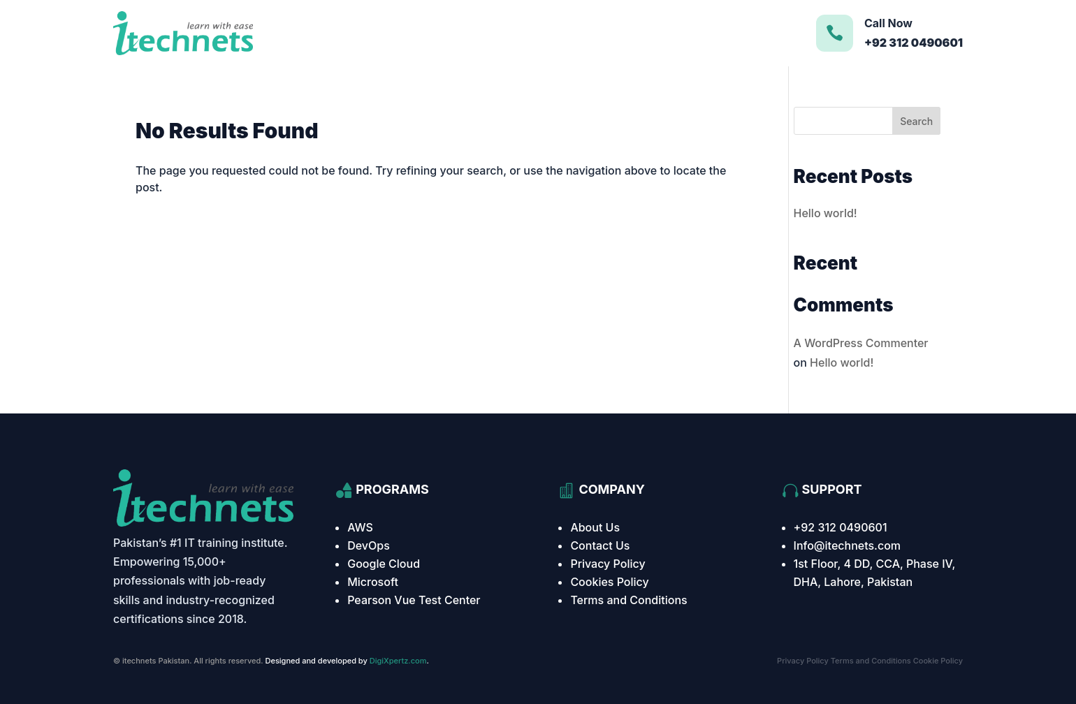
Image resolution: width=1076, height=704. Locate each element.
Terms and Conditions (628, 600)
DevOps (368, 545)
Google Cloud (383, 564)
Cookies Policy (609, 582)
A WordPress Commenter (861, 343)
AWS (360, 527)
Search (916, 121)
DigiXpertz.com (398, 661)
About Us (595, 527)
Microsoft (372, 582)
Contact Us (600, 545)
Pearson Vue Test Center (413, 600)
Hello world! (825, 213)
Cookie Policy (938, 661)
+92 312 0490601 (840, 527)
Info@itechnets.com (847, 545)
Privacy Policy (607, 564)
